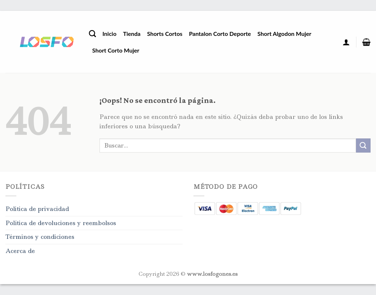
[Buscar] (92, 33)
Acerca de (20, 251)
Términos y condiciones (39, 237)
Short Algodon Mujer (284, 33)
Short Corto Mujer (115, 50)
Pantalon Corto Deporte (220, 33)
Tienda (131, 33)
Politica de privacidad (37, 209)
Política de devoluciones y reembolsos (60, 223)
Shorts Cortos (164, 33)
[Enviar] (363, 145)
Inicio (109, 33)
